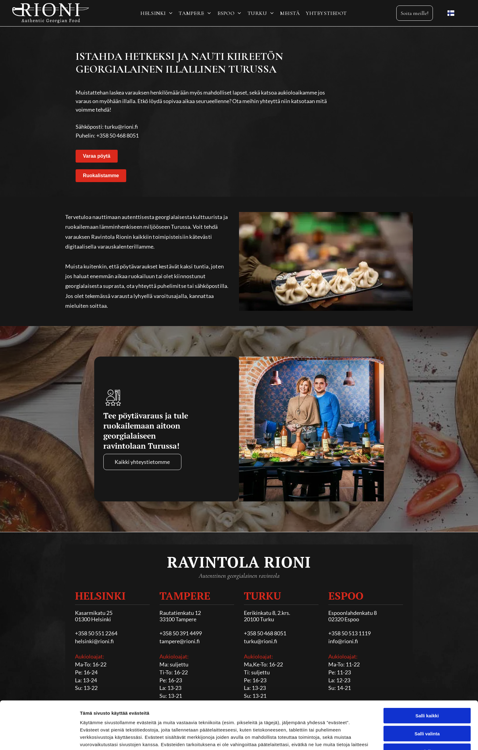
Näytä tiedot (326, 738)
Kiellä (427, 710)
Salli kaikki (427, 674)
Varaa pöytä (96, 156)
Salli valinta (427, 692)
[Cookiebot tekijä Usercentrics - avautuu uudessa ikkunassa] (39, 738)
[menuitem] (156, 13)
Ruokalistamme (101, 175)
